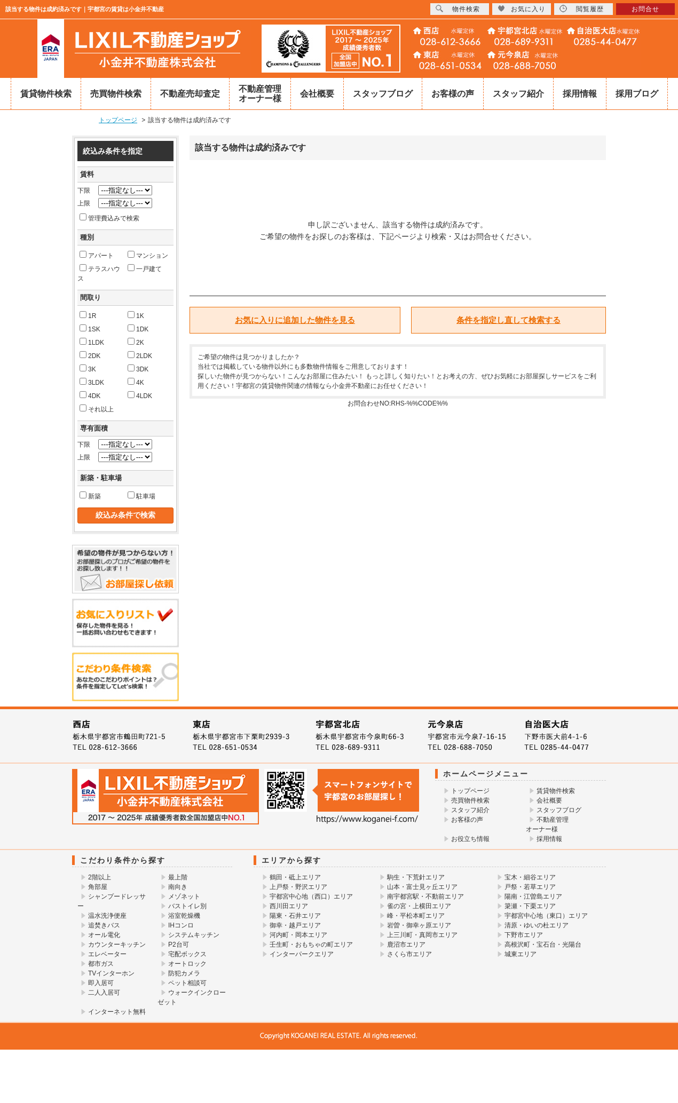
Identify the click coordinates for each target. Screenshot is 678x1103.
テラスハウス (98, 273)
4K (136, 382)
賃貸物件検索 (46, 93)
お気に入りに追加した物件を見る (295, 319)
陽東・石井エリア (295, 915)
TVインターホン (111, 973)
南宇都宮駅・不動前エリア (425, 896)
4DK (90, 395)
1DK (138, 328)
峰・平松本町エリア (416, 915)
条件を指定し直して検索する (508, 319)
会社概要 (317, 93)
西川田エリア (289, 906)
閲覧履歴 (581, 9)
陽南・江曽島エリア (533, 896)
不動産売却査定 (190, 93)
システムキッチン (193, 935)
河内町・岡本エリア (298, 935)
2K (136, 342)
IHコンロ (181, 925)
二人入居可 (104, 992)
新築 (90, 495)
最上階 (177, 877)
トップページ (470, 791)
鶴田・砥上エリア (295, 877)
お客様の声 (452, 93)
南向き (177, 887)
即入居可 (101, 983)
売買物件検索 (115, 93)
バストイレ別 (187, 906)
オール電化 (104, 935)
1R (88, 315)
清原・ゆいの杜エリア (536, 925)
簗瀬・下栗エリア (530, 906)
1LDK (92, 342)
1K (136, 315)
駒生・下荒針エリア (416, 877)
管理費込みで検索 (109, 217)
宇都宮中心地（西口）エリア (311, 896)
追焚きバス (104, 925)
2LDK (140, 355)
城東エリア (520, 954)
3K (88, 368)
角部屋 (97, 887)
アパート (97, 255)
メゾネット (184, 896)
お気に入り (522, 9)
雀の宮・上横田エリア (419, 906)
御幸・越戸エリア (295, 925)
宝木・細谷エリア (530, 877)
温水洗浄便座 (107, 915)
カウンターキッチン (117, 944)
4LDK (140, 395)
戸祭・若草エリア (530, 887)
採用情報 (580, 93)
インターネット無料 (117, 1011)
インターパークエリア (302, 954)
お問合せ (645, 9)
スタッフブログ (383, 93)
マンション (148, 255)
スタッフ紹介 (518, 93)
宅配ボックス (187, 954)
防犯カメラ (184, 973)
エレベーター (107, 954)
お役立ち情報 (470, 839)
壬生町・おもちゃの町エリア (311, 944)
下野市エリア (523, 935)
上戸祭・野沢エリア (298, 887)
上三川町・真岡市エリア (422, 935)
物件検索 (458, 9)
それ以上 (97, 408)
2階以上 (99, 877)
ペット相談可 (187, 983)
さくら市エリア (409, 954)
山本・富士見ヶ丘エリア (422, 887)
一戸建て (145, 268)
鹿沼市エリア (406, 944)
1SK (90, 328)
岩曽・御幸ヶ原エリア (419, 925)
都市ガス (101, 963)
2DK (90, 355)
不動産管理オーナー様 (260, 93)
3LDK (92, 382)
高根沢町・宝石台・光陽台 (542, 944)
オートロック (187, 963)
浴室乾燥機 (184, 915)
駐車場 (141, 495)
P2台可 (178, 944)
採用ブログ (637, 93)
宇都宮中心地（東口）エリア (546, 915)
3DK (138, 368)
